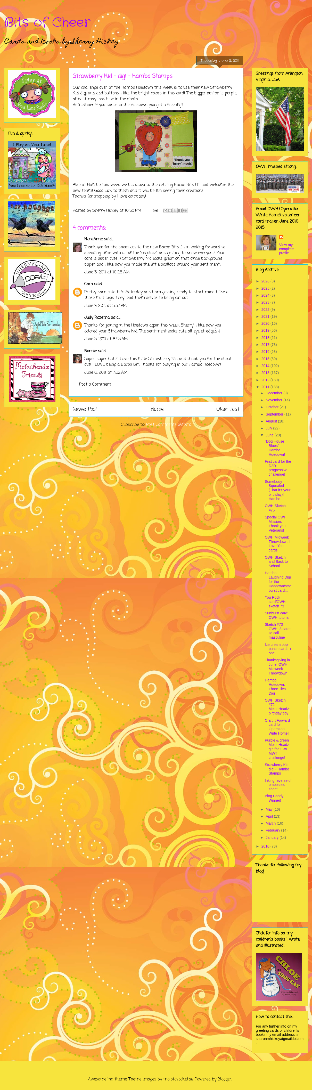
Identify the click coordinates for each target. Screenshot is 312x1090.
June (270, 435)
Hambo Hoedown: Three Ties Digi (275, 686)
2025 (265, 288)
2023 (265, 302)
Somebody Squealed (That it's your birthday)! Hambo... (277, 490)
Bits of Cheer (47, 22)
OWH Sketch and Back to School (276, 561)
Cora (88, 284)
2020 (265, 323)
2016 (265, 351)
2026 (265, 281)
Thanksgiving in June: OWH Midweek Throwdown (277, 666)
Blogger (224, 1079)
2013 (265, 373)
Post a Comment (95, 384)
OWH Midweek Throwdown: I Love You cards (277, 543)
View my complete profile (286, 249)
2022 (265, 309)
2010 (265, 846)
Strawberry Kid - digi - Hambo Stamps (278, 769)
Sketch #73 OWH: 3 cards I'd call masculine (278, 630)
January (273, 837)
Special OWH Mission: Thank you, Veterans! (275, 523)
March (271, 823)
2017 (265, 345)
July (269, 428)
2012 (265, 380)
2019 (265, 330)
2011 (265, 387)
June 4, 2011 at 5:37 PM (105, 306)
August (272, 421)
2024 (265, 295)
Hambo (128, 88)
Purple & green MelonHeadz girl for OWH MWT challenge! (277, 749)
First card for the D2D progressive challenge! (278, 467)
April (270, 816)
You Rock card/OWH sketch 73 (275, 601)
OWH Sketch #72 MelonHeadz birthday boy (277, 706)
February (273, 830)
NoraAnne (93, 239)
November (274, 400)
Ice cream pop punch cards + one (278, 648)
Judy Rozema (97, 318)
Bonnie (90, 351)
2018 (265, 338)
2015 (265, 359)
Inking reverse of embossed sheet (278, 784)
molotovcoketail (178, 1079)
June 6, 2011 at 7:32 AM (106, 373)
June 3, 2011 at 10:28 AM (107, 272)
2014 (265, 366)
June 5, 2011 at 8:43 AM (106, 339)
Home (157, 409)
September (275, 414)
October (273, 407)
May (269, 809)
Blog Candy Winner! (274, 798)
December (274, 393)
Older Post (227, 409)
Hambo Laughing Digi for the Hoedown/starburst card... (278, 581)
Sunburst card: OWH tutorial (277, 615)
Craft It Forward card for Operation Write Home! (277, 726)
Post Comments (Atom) (168, 425)
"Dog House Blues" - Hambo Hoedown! (275, 447)
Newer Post (85, 409)
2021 (265, 316)
